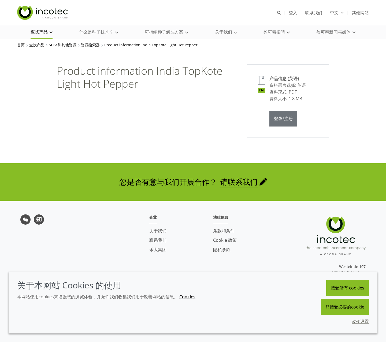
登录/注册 (283, 119)
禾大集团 (157, 249)
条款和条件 (224, 231)
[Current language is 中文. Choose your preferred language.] (337, 12)
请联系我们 (239, 182)
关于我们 (157, 231)
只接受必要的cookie (344, 307)
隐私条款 (221, 249)
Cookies (187, 297)
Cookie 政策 (225, 240)
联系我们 (157, 240)
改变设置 (360, 321)
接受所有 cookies (347, 288)
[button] (42, 32)
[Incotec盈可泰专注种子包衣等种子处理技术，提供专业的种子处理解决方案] (43, 13)
